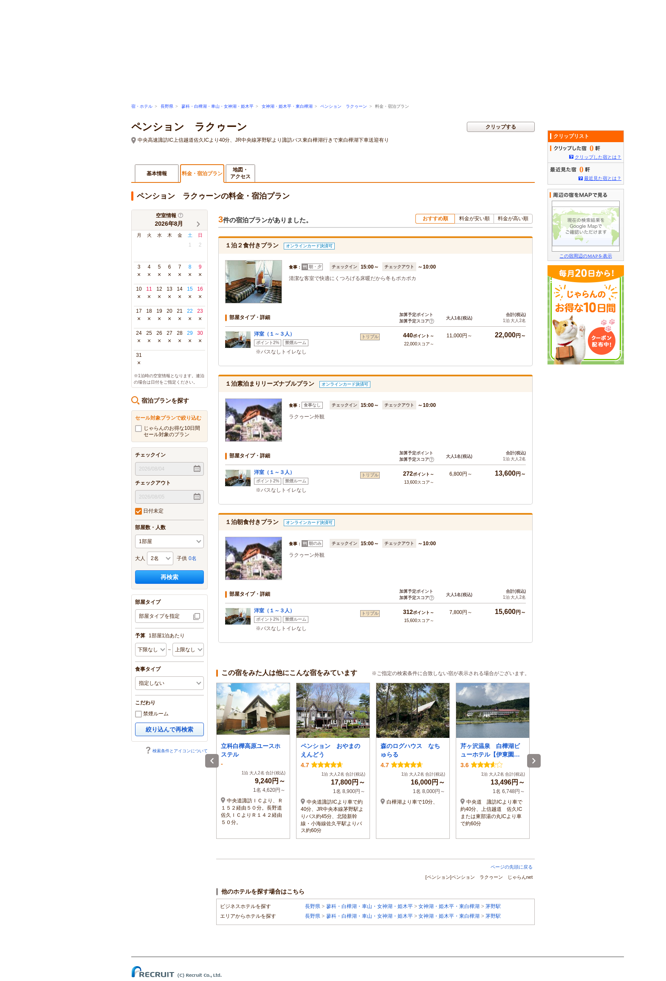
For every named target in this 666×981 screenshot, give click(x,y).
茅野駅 (493, 906)
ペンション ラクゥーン (343, 106)
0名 (193, 558)
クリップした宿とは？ (598, 157)
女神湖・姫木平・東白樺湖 (287, 106)
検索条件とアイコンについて (176, 750)
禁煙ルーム (152, 714)
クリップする (500, 127)
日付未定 (149, 511)
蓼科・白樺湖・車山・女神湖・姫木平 (217, 106)
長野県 (167, 106)
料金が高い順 (513, 218)
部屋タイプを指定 (159, 616)
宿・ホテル (141, 106)
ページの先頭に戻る (512, 866)
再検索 (169, 577)
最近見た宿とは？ (602, 178)
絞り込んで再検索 (169, 729)
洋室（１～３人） (274, 334)
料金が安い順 (474, 218)
